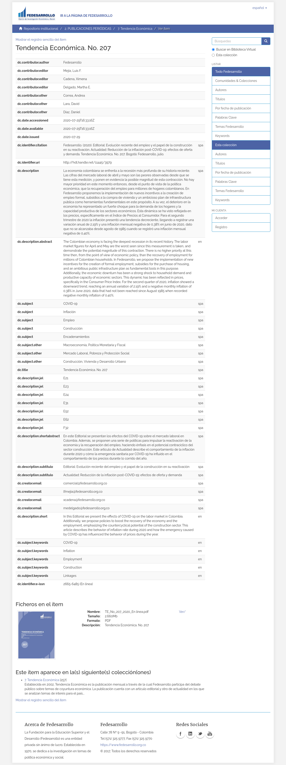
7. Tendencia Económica (135, 28)
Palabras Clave (226, 117)
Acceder (221, 218)
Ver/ (182, 612)
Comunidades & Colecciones (236, 81)
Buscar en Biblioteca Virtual (234, 49)
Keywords (222, 136)
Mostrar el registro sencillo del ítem (41, 39)
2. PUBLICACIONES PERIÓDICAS (88, 28)
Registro (221, 227)
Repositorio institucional (41, 28)
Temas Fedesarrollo (229, 126)
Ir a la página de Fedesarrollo (86, 15)
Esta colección (224, 55)
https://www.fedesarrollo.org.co (123, 745)
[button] (259, 7)
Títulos (220, 99)
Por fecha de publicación (233, 108)
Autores (221, 90)
